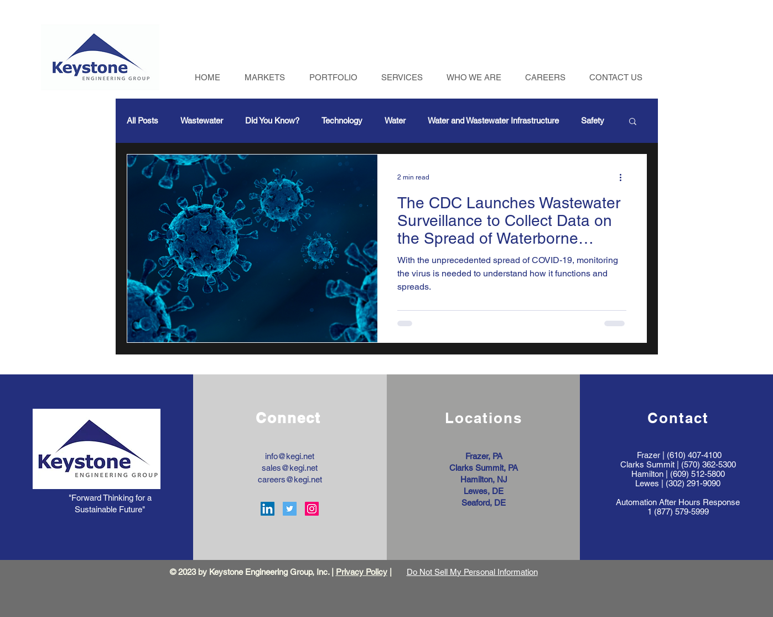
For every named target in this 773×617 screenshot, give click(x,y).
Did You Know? (272, 120)
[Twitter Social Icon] (290, 509)
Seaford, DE (483, 502)
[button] (632, 122)
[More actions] (624, 177)
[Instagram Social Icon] (312, 509)
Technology (341, 120)
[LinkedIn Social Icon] (267, 509)
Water (395, 120)
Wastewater (201, 120)
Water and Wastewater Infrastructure (493, 120)
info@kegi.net (289, 456)
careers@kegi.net (290, 479)
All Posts (142, 120)
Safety (592, 120)
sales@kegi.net (290, 467)
